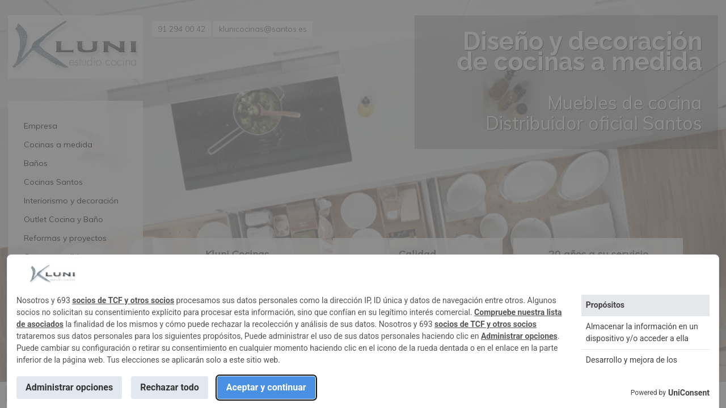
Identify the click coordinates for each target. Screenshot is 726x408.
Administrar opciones (519, 336)
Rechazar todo (169, 387)
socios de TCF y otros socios (123, 300)
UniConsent (689, 392)
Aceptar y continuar (266, 387)
